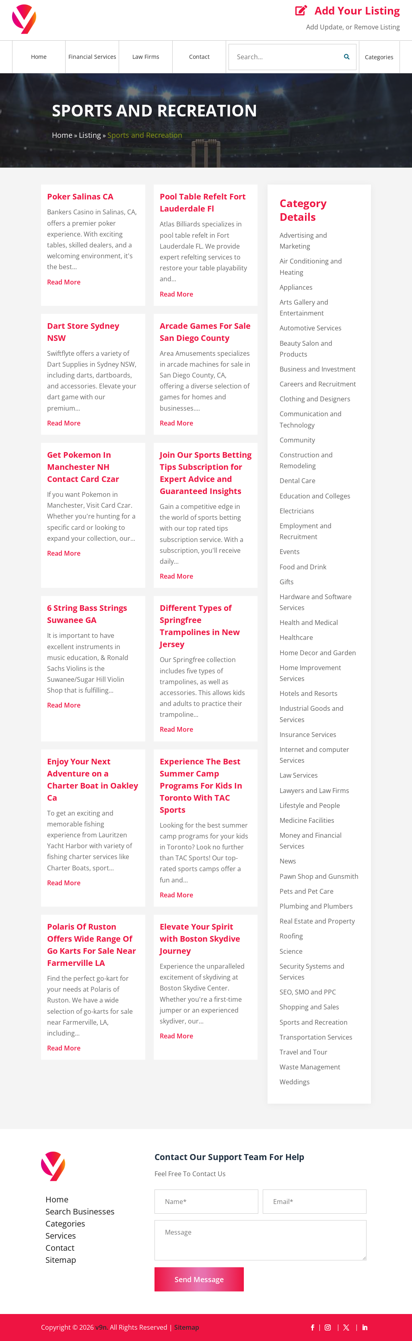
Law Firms (145, 56)
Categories (379, 57)
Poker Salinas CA (80, 196)
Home (39, 56)
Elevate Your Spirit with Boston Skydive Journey (200, 938)
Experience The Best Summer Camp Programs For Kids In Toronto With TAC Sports (201, 785)
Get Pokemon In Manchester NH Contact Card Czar (83, 466)
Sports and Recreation (144, 135)
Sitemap (60, 1261)
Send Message (199, 1279)
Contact (199, 56)
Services (60, 1237)
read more (63, 282)
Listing (90, 135)
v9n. (101, 1327)
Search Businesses (80, 1213)
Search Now (333, 56)
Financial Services (92, 56)
